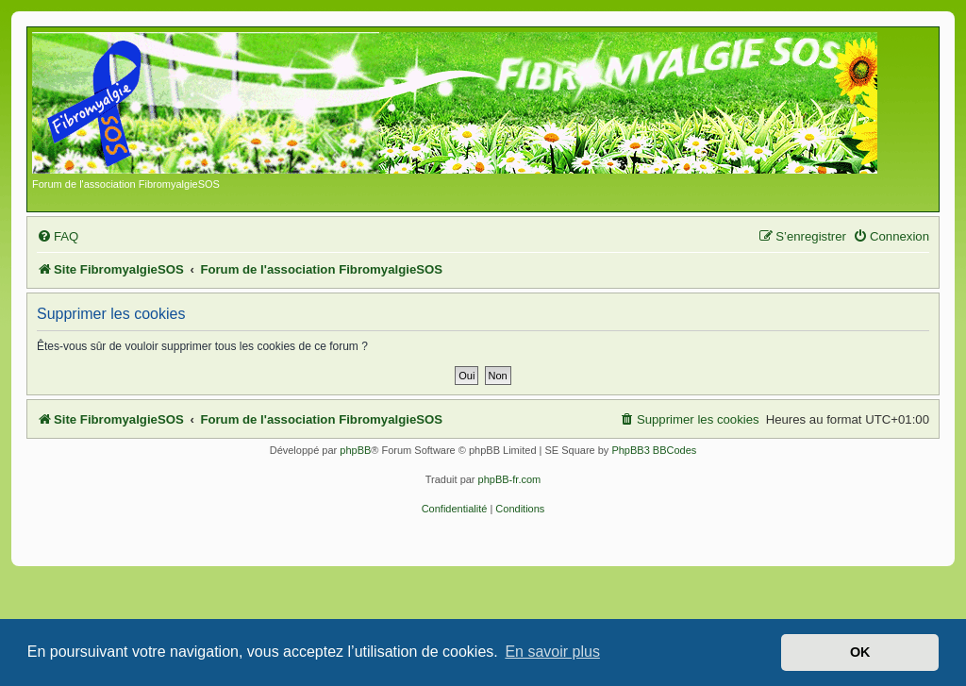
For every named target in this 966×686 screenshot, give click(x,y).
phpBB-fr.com (509, 479)
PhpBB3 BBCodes (653, 450)
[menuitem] (57, 236)
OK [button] (860, 652)
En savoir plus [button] (552, 652)
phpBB (355, 450)
